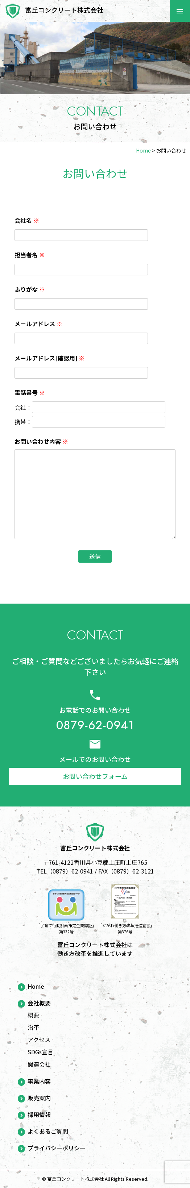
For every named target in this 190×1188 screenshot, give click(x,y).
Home (36, 986)
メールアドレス (38, 323)
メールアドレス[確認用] (49, 358)
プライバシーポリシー (57, 1148)
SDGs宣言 (40, 1051)
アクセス (39, 1039)
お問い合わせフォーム (95, 776)
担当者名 (30, 254)
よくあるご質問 (48, 1131)
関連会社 (39, 1064)
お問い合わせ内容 (41, 441)
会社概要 (39, 1003)
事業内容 (39, 1081)
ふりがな (30, 289)
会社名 (27, 220)
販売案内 (39, 1098)
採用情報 (39, 1114)
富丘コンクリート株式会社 (64, 9)
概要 (33, 1014)
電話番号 (30, 392)
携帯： (23, 421)
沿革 (33, 1027)
